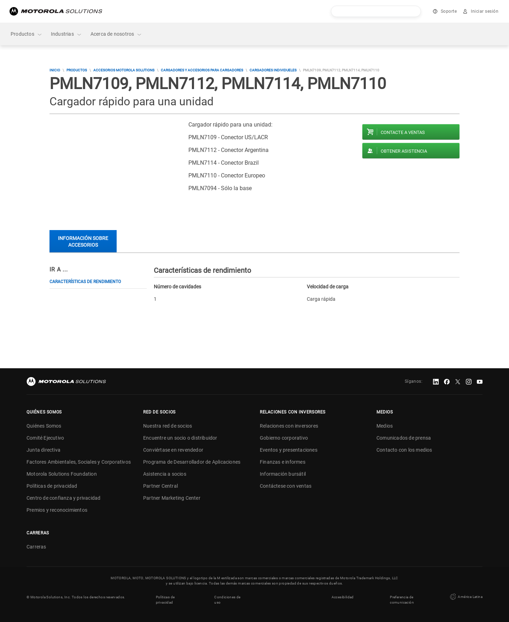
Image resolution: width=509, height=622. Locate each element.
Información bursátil (283, 474)
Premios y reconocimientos (57, 510)
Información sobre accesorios (83, 241)
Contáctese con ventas (285, 486)
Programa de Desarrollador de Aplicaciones (191, 462)
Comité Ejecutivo (45, 438)
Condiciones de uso (227, 599)
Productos (26, 34)
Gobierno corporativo (284, 438)
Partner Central (160, 486)
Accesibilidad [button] (343, 597)
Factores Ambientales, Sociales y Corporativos (79, 462)
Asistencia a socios (164, 474)
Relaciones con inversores (289, 426)
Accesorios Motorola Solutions (123, 70)
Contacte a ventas (403, 132)
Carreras (36, 547)
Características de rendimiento (85, 281)
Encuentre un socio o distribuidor (180, 438)
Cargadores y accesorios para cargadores (202, 70)
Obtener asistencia (404, 151)
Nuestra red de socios (167, 426)
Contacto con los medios (404, 450)
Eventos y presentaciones (288, 450)
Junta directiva (43, 450)
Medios (384, 426)
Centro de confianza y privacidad (63, 498)
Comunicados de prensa (403, 438)
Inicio (54, 70)
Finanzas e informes (282, 462)
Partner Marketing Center (171, 498)
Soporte (449, 11)
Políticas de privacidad (52, 486)
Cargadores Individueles (273, 70)
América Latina (465, 597)
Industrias (66, 34)
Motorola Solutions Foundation (62, 474)
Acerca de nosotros (116, 34)
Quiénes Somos (44, 426)
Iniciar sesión (484, 11)
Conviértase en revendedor (173, 450)
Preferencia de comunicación (402, 599)
